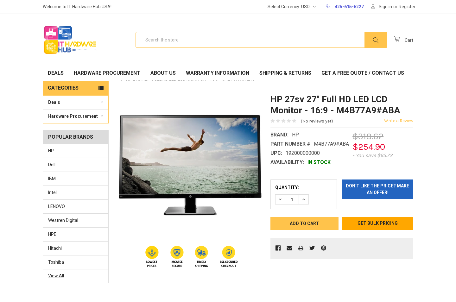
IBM (52, 178)
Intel (52, 192)
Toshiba (56, 262)
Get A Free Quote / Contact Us (362, 73)
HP (51, 150)
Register (407, 6)
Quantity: (287, 187)
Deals (56, 73)
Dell (51, 164)
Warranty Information (217, 73)
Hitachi (55, 248)
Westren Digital (63, 220)
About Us (163, 73)
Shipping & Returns (285, 73)
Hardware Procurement (107, 73)
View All (56, 275)
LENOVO (56, 206)
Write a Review (398, 120)
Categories (63, 88)
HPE (52, 234)
